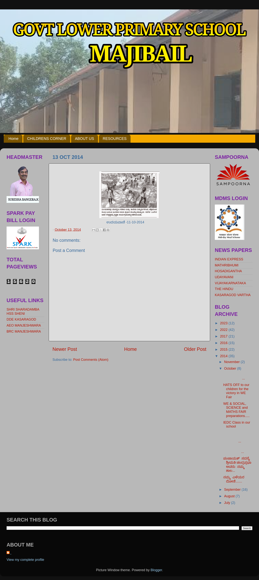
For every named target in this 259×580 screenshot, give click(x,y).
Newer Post (64, 349)
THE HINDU (224, 289)
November (232, 362)
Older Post (195, 349)
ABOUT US (84, 138)
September (233, 489)
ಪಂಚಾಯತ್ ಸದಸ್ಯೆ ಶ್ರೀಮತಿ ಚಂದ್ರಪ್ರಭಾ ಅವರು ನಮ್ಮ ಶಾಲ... (237, 464)
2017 (224, 336)
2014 (224, 356)
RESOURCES (115, 138)
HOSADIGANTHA (228, 271)
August (229, 496)
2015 (224, 349)
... (237, 376)
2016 (224, 343)
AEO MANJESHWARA (24, 325)
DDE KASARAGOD (21, 319)
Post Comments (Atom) (90, 360)
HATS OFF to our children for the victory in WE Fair (236, 391)
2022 (224, 330)
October (230, 368)
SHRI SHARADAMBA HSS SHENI (23, 311)
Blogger (156, 570)
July (227, 503)
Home (13, 138)
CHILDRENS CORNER (46, 138)
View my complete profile (25, 560)
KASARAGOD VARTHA (233, 295)
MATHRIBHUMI (226, 265)
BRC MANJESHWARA (24, 331)
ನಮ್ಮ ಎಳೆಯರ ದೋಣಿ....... (234, 479)
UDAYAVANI (224, 277)
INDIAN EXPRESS (229, 259)
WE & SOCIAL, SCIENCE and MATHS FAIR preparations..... (236, 410)
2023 (224, 323)
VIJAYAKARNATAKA (230, 283)
